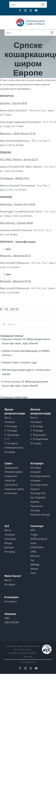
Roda (33, 543)
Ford (33, 573)
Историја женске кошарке (40, 478)
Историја (9, 452)
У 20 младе (36, 426)
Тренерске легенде (36, 508)
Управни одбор (13, 471)
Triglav (34, 534)
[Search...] (28, 324)
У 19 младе (36, 430)
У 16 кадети (11, 443)
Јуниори (9, 547)
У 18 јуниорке (38, 434)
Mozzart (35, 556)
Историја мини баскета (39, 487)
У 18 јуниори (11, 434)
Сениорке (36, 422)
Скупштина (10, 484)
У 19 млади (10, 430)
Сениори (9, 422)
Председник (11, 467)
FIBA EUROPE (11, 622)
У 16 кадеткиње (39, 439)
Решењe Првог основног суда (19, 362)
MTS (32, 530)
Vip (32, 560)
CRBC (33, 551)
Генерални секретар (10, 478)
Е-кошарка (10, 601)
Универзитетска (13, 447)
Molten (34, 568)
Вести (7, 417)
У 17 (6, 439)
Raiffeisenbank (38, 538)
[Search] (3, 324)
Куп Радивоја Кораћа (38, 499)
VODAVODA (37, 547)
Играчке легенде (40, 514)
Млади (8, 543)
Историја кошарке (35, 470)
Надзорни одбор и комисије (14, 491)
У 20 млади (10, 426)
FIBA (6, 618)
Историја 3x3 (38, 493)
